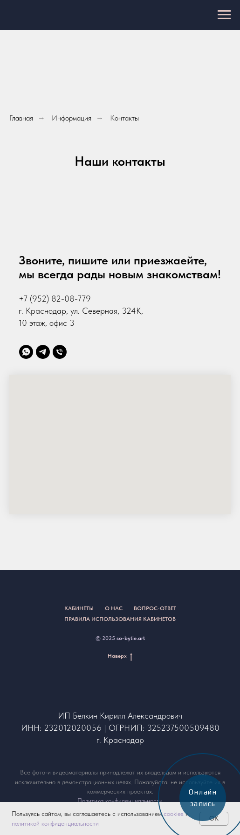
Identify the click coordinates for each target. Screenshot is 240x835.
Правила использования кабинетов (120, 619)
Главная (21, 118)
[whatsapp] (26, 352)
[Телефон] (60, 352)
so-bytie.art (131, 638)
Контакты (124, 118)
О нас (114, 608)
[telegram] (43, 352)
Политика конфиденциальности (120, 800)
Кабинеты (79, 608)
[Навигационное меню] (224, 15)
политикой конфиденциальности (55, 823)
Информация (71, 118)
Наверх (120, 656)
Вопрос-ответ (155, 608)
